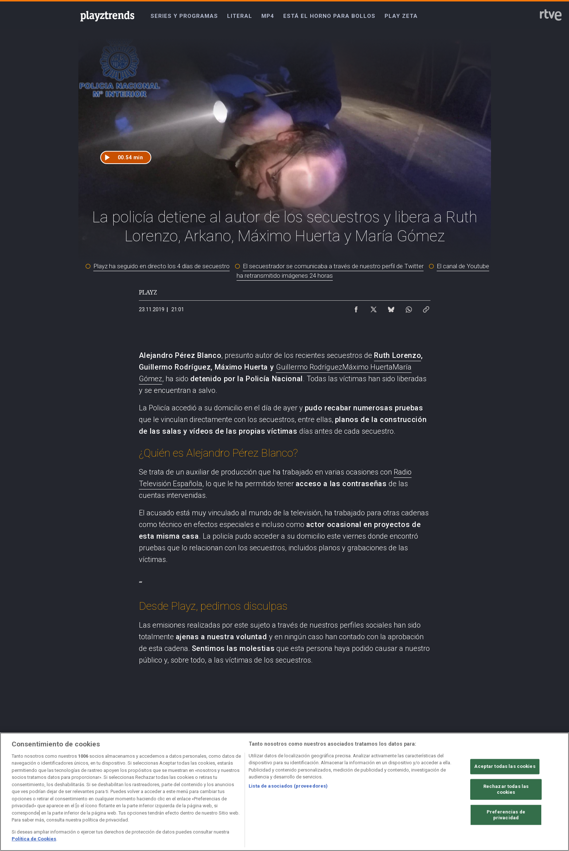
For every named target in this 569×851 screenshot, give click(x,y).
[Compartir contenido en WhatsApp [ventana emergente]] (408, 308)
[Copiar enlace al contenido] (426, 308)
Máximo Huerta (367, 367)
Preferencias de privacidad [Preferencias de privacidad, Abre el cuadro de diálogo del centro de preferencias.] (506, 815)
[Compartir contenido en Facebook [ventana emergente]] (356, 308)
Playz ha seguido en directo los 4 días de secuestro (161, 266)
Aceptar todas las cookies (504, 766)
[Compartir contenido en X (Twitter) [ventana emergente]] (373, 308)
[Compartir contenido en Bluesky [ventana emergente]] (391, 308)
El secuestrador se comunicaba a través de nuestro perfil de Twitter (333, 266)
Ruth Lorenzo (397, 355)
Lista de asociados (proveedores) (288, 786)
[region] (284, 792)
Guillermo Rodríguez (309, 367)
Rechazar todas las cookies (506, 789)
